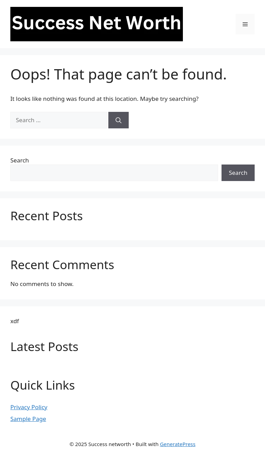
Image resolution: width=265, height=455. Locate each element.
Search (19, 160)
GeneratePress (177, 444)
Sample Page (28, 419)
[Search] (118, 120)
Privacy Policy (28, 407)
